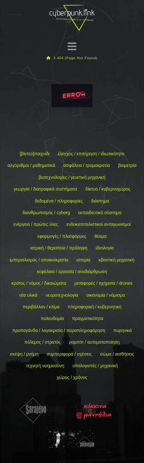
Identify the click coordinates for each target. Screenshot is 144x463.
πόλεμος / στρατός (42, 342)
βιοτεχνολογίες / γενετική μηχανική (72, 177)
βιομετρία (127, 165)
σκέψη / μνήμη (24, 354)
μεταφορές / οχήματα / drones (104, 283)
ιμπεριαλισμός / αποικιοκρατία (38, 259)
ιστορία (83, 259)
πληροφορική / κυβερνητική (95, 306)
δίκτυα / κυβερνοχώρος (107, 188)
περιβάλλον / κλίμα (41, 306)
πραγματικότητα (87, 318)
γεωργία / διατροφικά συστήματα (45, 188)
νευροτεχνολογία (62, 295)
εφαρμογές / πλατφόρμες (61, 236)
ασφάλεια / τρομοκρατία (86, 165)
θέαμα (100, 236)
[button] (72, 46)
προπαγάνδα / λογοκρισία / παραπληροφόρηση (58, 330)
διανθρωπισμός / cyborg (46, 212)
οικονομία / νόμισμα (106, 295)
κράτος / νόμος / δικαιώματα (38, 283)
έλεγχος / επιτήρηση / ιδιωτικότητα (91, 153)
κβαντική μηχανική (116, 259)
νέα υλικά (28, 295)
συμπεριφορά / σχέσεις (69, 354)
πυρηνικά (122, 330)
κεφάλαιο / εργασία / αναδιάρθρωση (72, 271)
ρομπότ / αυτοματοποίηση (94, 342)
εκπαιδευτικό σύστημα (100, 212)
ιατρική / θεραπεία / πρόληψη (58, 247)
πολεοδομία (52, 318)
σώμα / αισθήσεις (117, 354)
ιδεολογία (105, 247)
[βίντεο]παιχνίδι (35, 153)
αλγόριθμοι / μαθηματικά (31, 165)
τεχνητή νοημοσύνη (45, 365)
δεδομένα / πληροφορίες (59, 200)
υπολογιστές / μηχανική (95, 365)
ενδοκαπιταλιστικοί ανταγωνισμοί (99, 224)
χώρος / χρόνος (72, 377)
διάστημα (100, 200)
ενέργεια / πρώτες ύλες (35, 224)
